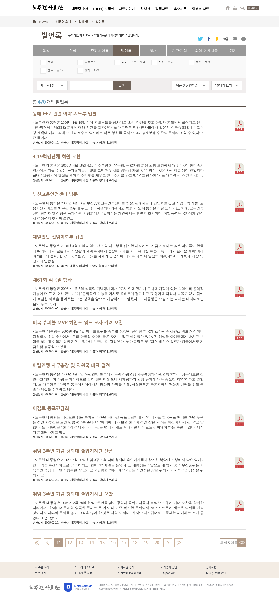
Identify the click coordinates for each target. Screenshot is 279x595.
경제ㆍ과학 (92, 70)
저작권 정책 (127, 567)
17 (124, 543)
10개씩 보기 (223, 86)
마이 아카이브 (86, 567)
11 (58, 543)
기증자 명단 (170, 567)
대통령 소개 (79, 8)
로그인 (235, 7)
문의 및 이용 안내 (216, 573)
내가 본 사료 (85, 573)
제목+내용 (48, 86)
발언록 (100, 20)
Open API (169, 573)
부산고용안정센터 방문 (55, 194)
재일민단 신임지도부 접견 (58, 237)
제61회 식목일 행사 (52, 280)
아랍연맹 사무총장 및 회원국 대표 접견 (71, 365)
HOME (43, 20)
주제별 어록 (99, 50)
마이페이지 (227, 7)
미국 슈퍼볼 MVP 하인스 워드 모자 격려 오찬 (78, 323)
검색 (242, 7)
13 (80, 543)
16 (113, 543)
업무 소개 (40, 573)
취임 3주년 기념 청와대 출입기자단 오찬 (73, 494)
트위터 (200, 38)
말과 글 (83, 20)
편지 (233, 50)
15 (102, 543)
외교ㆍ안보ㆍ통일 (133, 62)
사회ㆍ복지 (166, 62)
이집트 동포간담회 (51, 408)
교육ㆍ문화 (55, 70)
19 (146, 543)
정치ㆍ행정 (203, 62)
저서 (153, 50)
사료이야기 (127, 8)
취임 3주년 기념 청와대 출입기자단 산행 (73, 451)
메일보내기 (234, 38)
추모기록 (180, 8)
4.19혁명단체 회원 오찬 (57, 157)
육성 (46, 50)
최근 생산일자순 (187, 86)
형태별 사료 (200, 8)
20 (157, 543)
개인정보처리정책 (131, 573)
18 (135, 543)
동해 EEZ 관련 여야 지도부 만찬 (65, 114)
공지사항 (211, 567)
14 (91, 543)
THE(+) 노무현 (103, 8)
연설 (72, 50)
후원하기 (253, 8)
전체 (50, 62)
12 (69, 543)
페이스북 (209, 38)
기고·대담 (179, 50)
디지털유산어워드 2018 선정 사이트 (78, 587)
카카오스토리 (216, 38)
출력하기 (243, 38)
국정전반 (90, 62)
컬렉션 (145, 8)
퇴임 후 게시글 (206, 50)
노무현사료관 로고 (48, 7)
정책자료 (161, 8)
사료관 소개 (42, 567)
